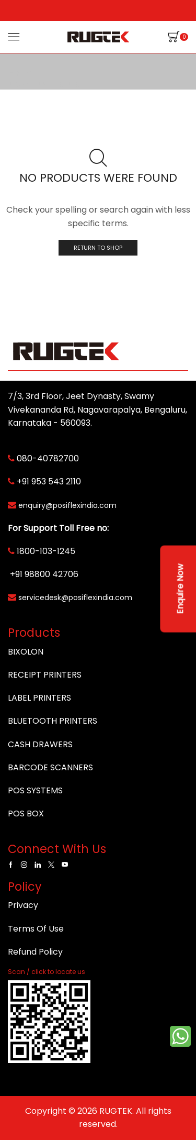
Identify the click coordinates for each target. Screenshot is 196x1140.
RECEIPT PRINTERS (45, 675)
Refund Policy (35, 952)
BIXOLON (25, 652)
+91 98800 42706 (44, 574)
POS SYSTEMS (35, 790)
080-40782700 (48, 458)
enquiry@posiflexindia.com (67, 505)
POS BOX (26, 813)
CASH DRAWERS (40, 744)
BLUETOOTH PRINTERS (52, 721)
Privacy (23, 905)
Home (20, 73)
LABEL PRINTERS (39, 698)
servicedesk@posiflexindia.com (75, 597)
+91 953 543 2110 (49, 481)
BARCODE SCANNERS (50, 767)
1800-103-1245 (46, 551)
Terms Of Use (36, 929)
